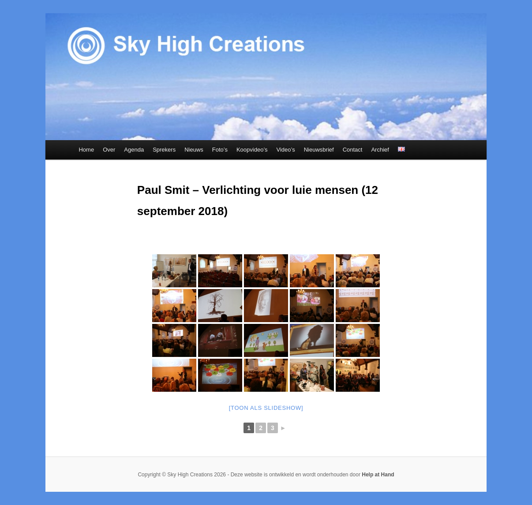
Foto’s (220, 149)
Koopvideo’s (252, 149)
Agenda (134, 149)
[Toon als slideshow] (266, 408)
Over (109, 149)
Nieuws (193, 149)
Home (86, 149)
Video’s (286, 149)
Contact (353, 149)
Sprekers (164, 149)
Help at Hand (378, 475)
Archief (380, 149)
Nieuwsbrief (319, 149)
